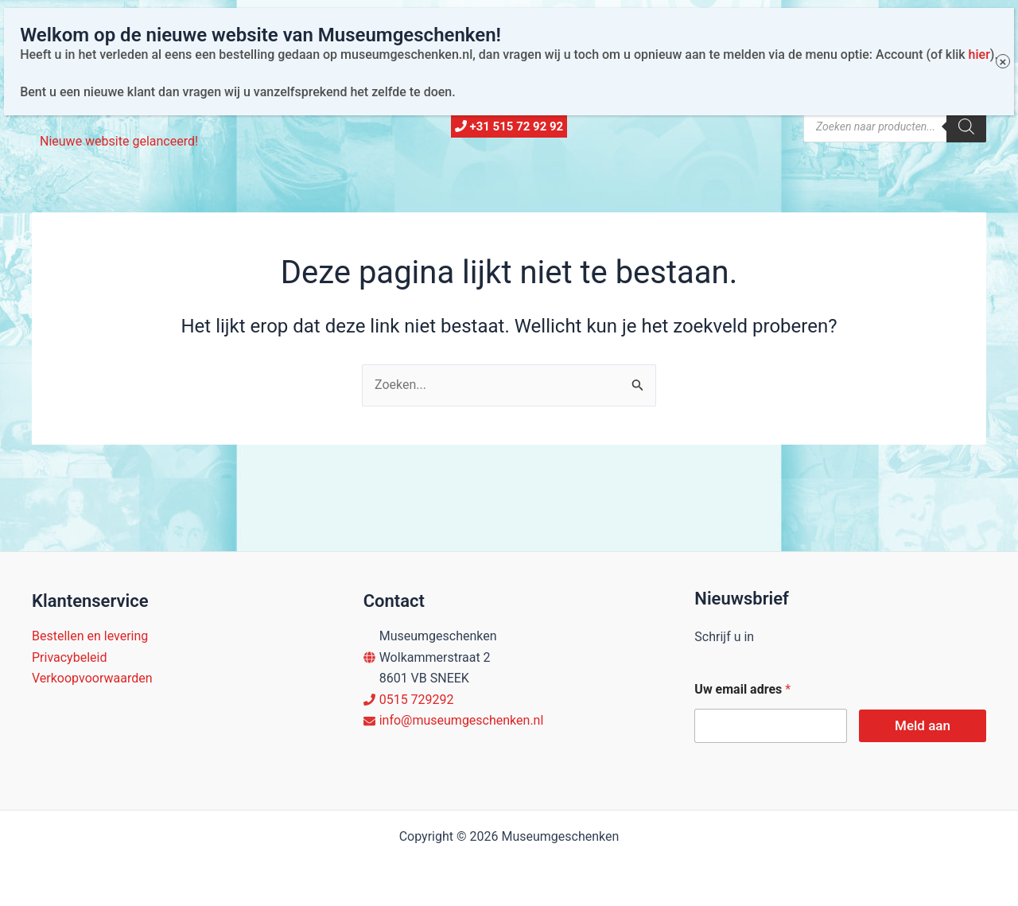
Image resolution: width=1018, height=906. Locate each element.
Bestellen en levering (90, 636)
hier (978, 17)
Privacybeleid (69, 657)
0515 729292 (416, 699)
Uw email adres (742, 689)
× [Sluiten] (1002, 26)
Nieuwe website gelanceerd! (119, 141)
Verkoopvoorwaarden (92, 678)
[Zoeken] (966, 126)
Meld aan (922, 725)
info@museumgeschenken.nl (461, 720)
